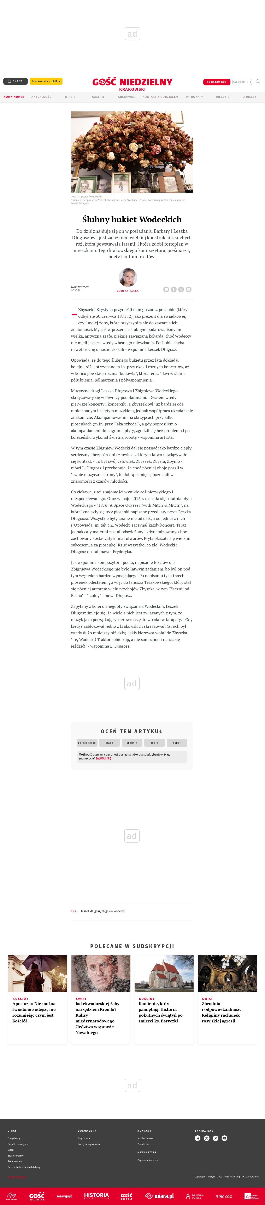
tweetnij (182, 288)
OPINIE (70, 97)
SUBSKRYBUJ (216, 82)
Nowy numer (14, 97)
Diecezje (222, 97)
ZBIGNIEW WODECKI (113, 911)
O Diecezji (251, 97)
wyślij (189, 288)
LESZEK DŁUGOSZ (90, 911)
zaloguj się (242, 82)
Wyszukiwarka (258, 81)
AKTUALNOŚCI (42, 97)
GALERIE (98, 97)
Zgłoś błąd (17, 1176)
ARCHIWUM (126, 97)
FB (174, 288)
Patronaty (194, 97)
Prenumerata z (46, 81)
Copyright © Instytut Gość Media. (212, 1176)
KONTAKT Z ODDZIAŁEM (160, 97)
